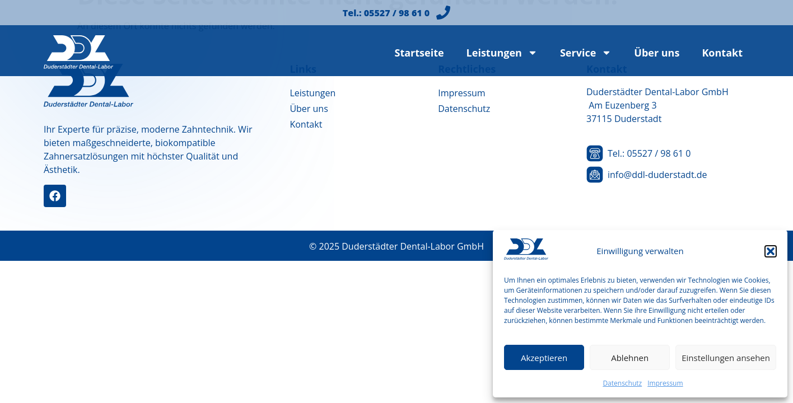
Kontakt (722, 52)
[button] (770, 251)
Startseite (419, 52)
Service (586, 52)
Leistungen (502, 52)
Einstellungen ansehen (726, 357)
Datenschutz (622, 383)
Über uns (656, 52)
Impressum (665, 383)
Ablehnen (630, 357)
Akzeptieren (544, 357)
